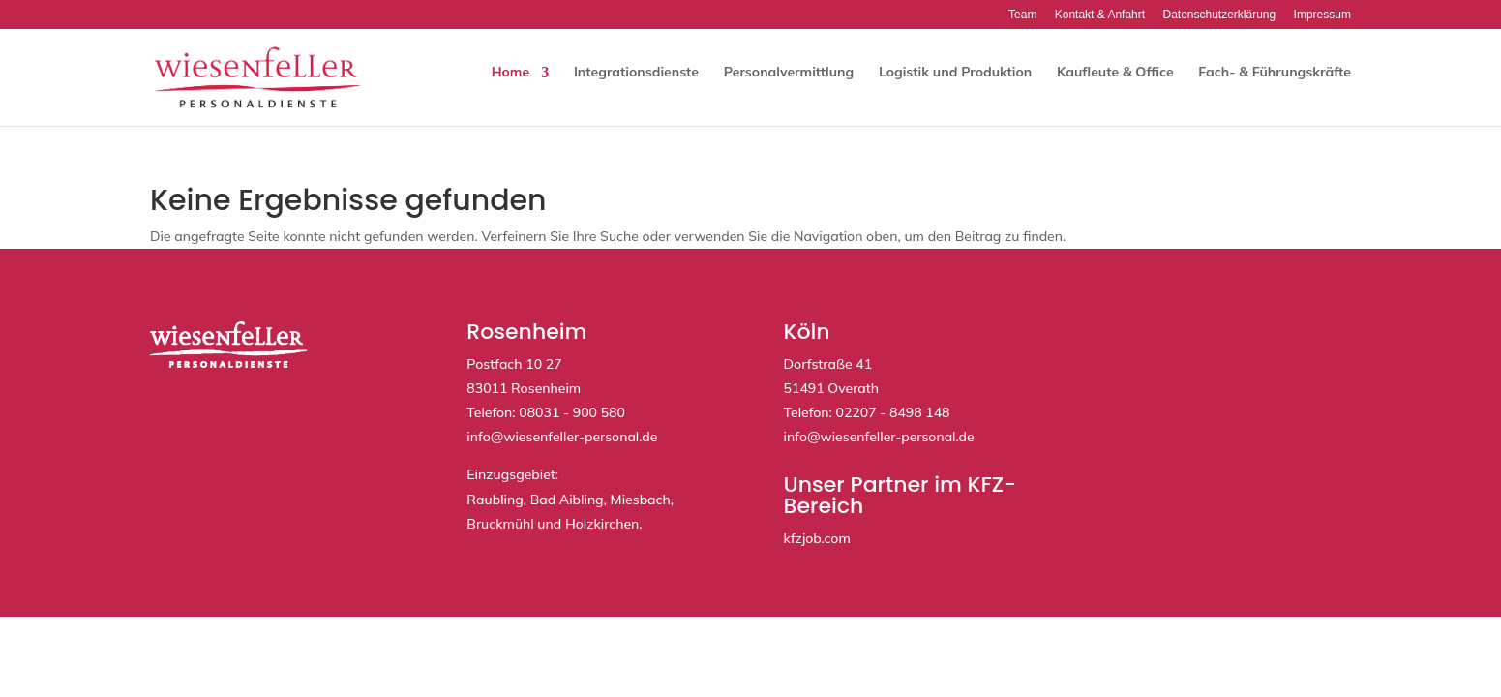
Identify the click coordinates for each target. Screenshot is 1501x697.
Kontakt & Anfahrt (1100, 15)
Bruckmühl (499, 523)
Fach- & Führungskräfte (1274, 71)
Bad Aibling (567, 499)
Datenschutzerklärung (1219, 15)
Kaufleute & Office (1115, 71)
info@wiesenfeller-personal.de (561, 436)
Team (1022, 15)
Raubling (494, 499)
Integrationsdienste (636, 71)
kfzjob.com (817, 538)
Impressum (1322, 15)
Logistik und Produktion (955, 71)
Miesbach (641, 499)
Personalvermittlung (789, 71)
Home (510, 71)
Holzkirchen (602, 523)
